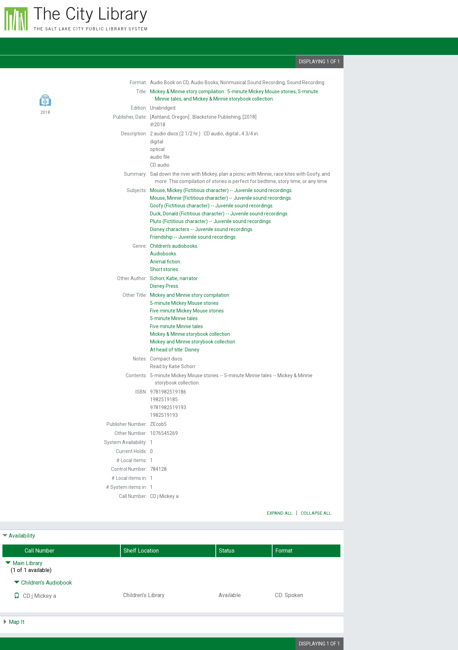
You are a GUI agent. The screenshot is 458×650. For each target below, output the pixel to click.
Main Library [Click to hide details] (23, 563)
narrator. (174, 278)
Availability (22, 535)
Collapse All (316, 513)
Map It (16, 622)
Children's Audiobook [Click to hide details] (43, 582)
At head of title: (174, 349)
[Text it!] (16, 596)
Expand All (280, 513)
